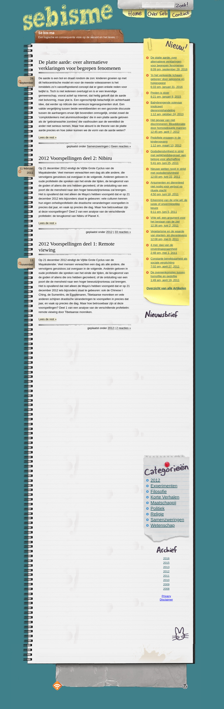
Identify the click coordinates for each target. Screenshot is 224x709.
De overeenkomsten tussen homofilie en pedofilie (168, 276)
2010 (166, 580)
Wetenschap (163, 525)
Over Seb (157, 13)
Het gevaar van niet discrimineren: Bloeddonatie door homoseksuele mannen (168, 125)
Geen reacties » (121, 146)
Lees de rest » (47, 137)
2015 (166, 562)
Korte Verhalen (165, 497)
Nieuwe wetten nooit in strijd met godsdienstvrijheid (168, 172)
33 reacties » (123, 232)
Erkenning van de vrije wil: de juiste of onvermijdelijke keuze (169, 205)
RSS (57, 686)
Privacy (166, 596)
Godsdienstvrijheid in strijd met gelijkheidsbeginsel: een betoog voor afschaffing (168, 157)
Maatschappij (163, 502)
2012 (109, 232)
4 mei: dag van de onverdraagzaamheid (164, 248)
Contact (180, 13)
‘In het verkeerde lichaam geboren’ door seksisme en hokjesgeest (167, 81)
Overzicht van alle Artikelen (166, 288)
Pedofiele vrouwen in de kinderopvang (166, 141)
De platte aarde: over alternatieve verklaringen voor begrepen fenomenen (169, 63)
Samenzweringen (98, 146)
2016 (166, 558)
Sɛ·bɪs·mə (46, 33)
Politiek (157, 508)
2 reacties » (123, 328)
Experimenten (164, 485)
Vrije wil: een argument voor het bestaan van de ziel (168, 221)
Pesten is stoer (166, 94)
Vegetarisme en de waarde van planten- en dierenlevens (169, 235)
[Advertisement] (89, 51)
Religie (157, 514)
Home (134, 13)
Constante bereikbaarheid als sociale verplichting (169, 262)
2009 (166, 584)
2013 (166, 567)
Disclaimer (166, 599)
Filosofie (159, 491)
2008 (166, 588)
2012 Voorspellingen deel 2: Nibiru (75, 158)
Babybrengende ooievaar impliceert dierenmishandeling (167, 108)
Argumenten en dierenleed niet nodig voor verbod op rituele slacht (167, 188)
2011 (166, 575)
